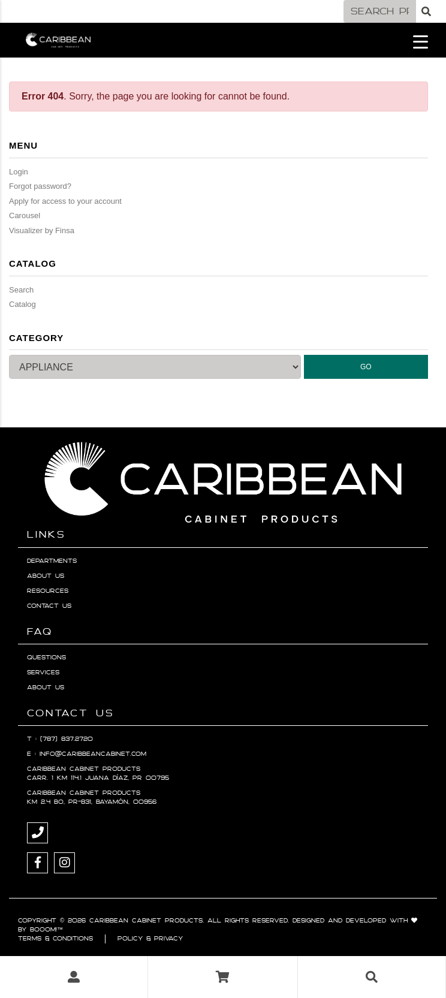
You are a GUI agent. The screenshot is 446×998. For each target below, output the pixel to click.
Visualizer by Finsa (41, 230)
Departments (52, 561)
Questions (46, 657)
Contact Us (49, 606)
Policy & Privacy (150, 938)
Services (43, 672)
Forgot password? (40, 186)
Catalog (22, 304)
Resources (47, 591)
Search (21, 289)
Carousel (24, 215)
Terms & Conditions (55, 938)
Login (18, 171)
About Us (45, 576)
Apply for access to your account (65, 201)
